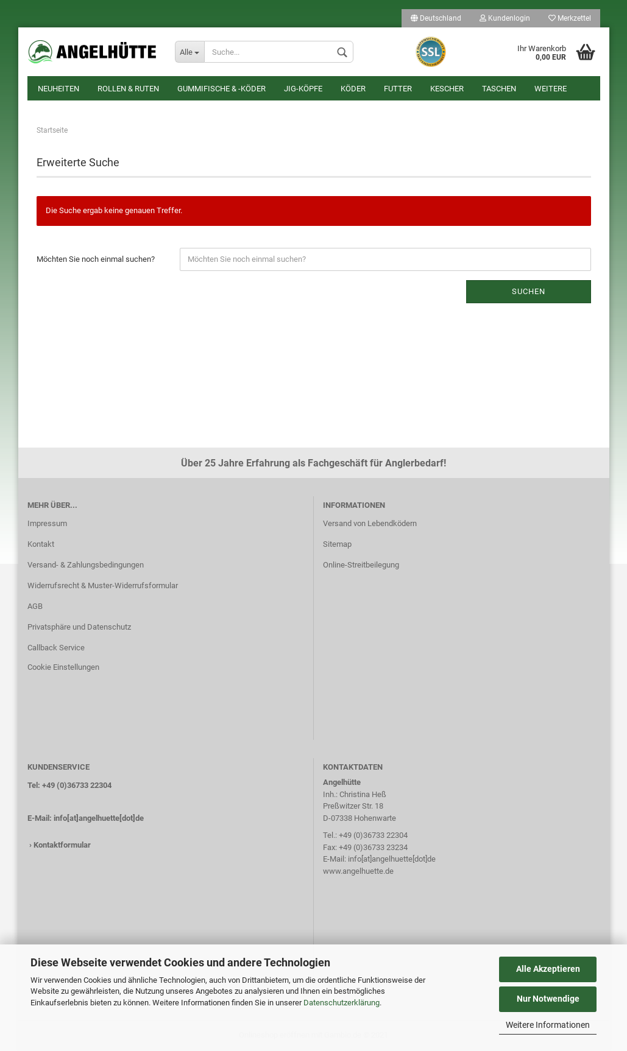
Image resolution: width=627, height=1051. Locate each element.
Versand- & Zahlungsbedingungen (85, 564)
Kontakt (40, 544)
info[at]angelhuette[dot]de (99, 818)
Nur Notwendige (548, 999)
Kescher (447, 88)
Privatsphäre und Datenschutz (79, 626)
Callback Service (56, 647)
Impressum (47, 523)
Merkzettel (569, 18)
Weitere (550, 88)
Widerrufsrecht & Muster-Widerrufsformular (102, 585)
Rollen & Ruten (128, 88)
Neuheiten (58, 88)
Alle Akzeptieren (548, 969)
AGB (35, 606)
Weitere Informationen (548, 1025)
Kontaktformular (62, 844)
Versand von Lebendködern (370, 523)
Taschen (499, 88)
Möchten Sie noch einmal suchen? (96, 259)
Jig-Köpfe (303, 88)
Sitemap (337, 544)
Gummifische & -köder (221, 88)
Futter (398, 88)
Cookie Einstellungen (63, 667)
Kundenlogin (505, 18)
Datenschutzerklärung (341, 1002)
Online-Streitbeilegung (361, 564)
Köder (353, 88)
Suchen (528, 291)
